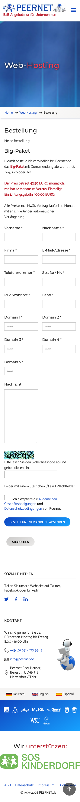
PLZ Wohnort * (17, 295)
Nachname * (53, 228)
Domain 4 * (51, 340)
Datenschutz (24, 785)
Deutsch (19, 694)
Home (9, 112)
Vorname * (13, 228)
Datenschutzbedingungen (23, 509)
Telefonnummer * (19, 273)
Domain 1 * (13, 317)
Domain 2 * (51, 317)
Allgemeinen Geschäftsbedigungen (30, 501)
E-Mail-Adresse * (56, 250)
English (44, 694)
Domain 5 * (13, 362)
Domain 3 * (13, 340)
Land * (47, 295)
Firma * (10, 250)
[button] (73, 10)
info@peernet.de (22, 659)
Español (68, 694)
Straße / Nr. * (53, 273)
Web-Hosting (28, 112)
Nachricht (13, 384)
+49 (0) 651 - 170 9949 (26, 650)
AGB (7, 785)
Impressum (46, 785)
